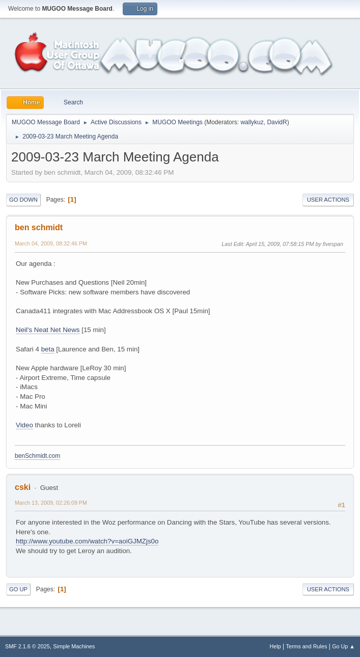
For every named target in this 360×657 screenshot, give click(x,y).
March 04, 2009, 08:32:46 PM (51, 243)
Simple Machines (74, 646)
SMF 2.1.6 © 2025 (27, 646)
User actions (328, 200)
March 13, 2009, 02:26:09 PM (51, 503)
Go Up (18, 589)
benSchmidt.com (37, 455)
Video (24, 425)
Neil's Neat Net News (48, 330)
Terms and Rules (306, 646)
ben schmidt (39, 227)
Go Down (23, 200)
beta (47, 349)
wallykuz (251, 122)
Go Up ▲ (343, 646)
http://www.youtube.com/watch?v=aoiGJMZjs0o (87, 541)
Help (275, 646)
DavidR (277, 122)
